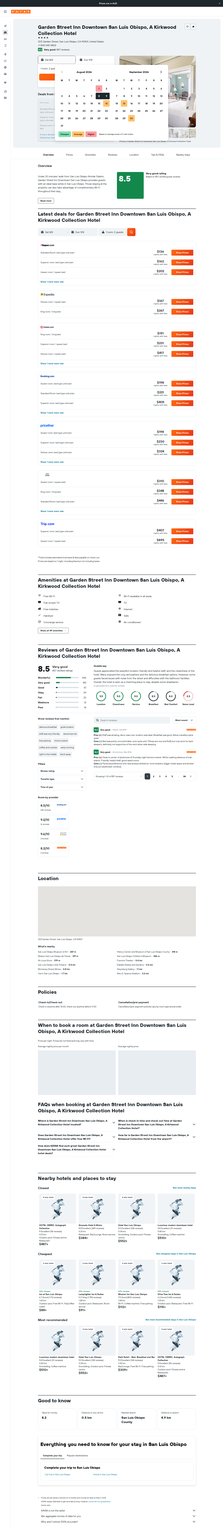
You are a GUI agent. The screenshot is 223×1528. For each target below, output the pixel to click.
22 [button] (99, 110)
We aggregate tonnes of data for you (118, 1516)
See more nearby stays (184, 1187)
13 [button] (84, 103)
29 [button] (99, 118)
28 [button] (91, 118)
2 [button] (106, 88)
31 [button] (62, 125)
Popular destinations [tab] (77, 1455)
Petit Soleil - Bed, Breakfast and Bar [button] (136, 1357)
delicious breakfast (48, 727)
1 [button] (98, 88)
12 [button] (77, 103)
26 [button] (76, 118)
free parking (45, 740)
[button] (219, 3)
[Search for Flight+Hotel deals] (5, 40)
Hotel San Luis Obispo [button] (129, 1225)
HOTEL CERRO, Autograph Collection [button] (52, 1227)
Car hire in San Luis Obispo (57, 1474)
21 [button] (91, 110)
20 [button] (84, 110)
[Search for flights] (5, 21)
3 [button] (62, 96)
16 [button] (106, 103)
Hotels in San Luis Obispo (105, 1474)
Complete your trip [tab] (52, 1455)
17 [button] (62, 110)
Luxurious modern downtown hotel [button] (175, 1225)
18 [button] (69, 110)
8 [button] (99, 96)
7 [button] (91, 96)
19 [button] (77, 110)
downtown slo (70, 733)
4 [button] (69, 96)
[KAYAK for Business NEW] (5, 69)
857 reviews (63, 49)
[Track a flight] (5, 56)
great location (67, 727)
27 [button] (84, 118)
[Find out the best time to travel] (5, 62)
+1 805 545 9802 (47, 45)
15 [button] (99, 103)
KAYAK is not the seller (118, 1510)
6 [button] (84, 96)
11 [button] (69, 103)
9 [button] (106, 96)
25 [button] (69, 118)
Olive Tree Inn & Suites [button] (169, 1294)
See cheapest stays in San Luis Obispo (176, 1253)
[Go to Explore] (5, 49)
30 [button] (106, 118)
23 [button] (106, 110)
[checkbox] (53, 807)
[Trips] (5, 78)
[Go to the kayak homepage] (21, 11)
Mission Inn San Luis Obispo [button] (132, 1294)
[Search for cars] (5, 34)
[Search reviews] (134, 720)
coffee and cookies (48, 747)
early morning (67, 747)
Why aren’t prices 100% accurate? (118, 1522)
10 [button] (62, 103)
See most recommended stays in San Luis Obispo (170, 1319)
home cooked (61, 740)
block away (65, 754)
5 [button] (76, 96)
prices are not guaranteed (99, 1501)
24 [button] (61, 118)
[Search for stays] (5, 27)
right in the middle (48, 754)
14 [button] (91, 103)
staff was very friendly (49, 733)
